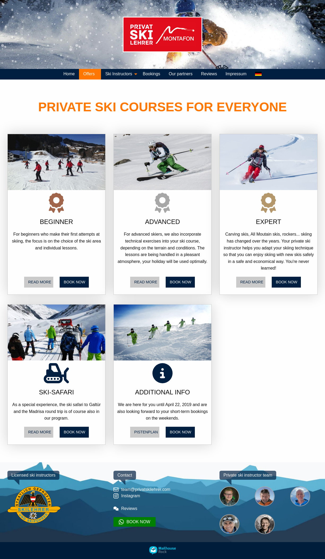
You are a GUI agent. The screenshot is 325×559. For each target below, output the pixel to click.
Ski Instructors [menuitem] (118, 74)
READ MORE (39, 282)
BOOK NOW (74, 282)
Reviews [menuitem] (209, 74)
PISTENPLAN (146, 432)
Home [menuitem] (69, 74)
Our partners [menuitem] (180, 74)
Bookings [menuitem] (151, 74)
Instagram (126, 496)
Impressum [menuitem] (236, 74)
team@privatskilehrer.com (141, 489)
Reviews (125, 508)
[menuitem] (258, 74)
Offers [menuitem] (89, 74)
